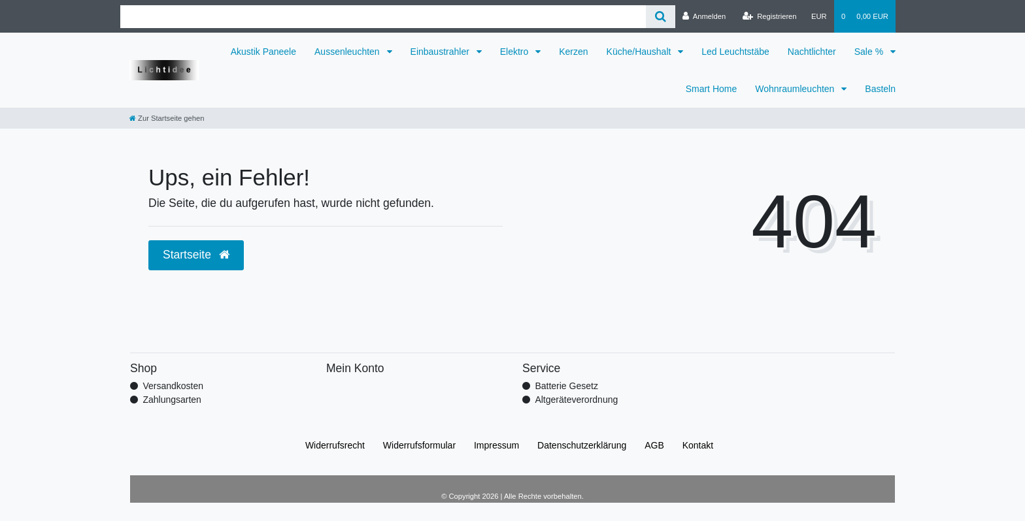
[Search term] (383, 16)
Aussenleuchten (348, 51)
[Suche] (660, 16)
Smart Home (711, 89)
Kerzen (573, 51)
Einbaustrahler (441, 51)
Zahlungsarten (172, 399)
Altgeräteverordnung (576, 399)
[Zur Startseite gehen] (166, 118)
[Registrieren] (769, 16)
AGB (654, 445)
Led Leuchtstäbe (735, 51)
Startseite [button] (196, 254)
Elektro (515, 51)
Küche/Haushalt (640, 51)
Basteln (880, 89)
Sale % (870, 51)
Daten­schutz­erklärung (581, 445)
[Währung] (819, 16)
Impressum (496, 445)
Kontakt (697, 445)
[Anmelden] (704, 16)
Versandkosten (173, 386)
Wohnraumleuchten (796, 89)
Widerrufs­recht (335, 445)
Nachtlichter (812, 51)
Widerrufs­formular (419, 445)
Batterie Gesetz (566, 386)
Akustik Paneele (263, 51)
